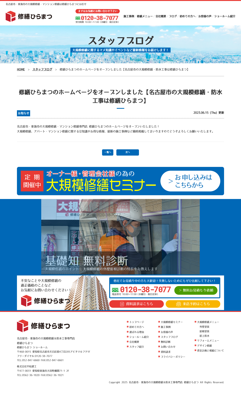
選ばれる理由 (136, 332)
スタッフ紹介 (136, 347)
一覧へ (107, 152)
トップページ (136, 322)
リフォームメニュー (208, 340)
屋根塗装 (204, 331)
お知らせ (23, 113)
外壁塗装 (204, 326)
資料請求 (136, 304)
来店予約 (193, 304)
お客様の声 (204, 16)
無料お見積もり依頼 (198, 290)
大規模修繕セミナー (172, 322)
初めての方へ (187, 16)
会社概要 (161, 16)
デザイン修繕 (204, 345)
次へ (127, 152)
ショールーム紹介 (224, 16)
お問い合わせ (168, 347)
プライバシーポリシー (173, 357)
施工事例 (129, 16)
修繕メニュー (145, 16)
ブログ (173, 16)
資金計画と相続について (210, 350)
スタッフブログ (169, 337)
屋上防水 (204, 336)
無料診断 (166, 342)
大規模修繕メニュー (208, 322)
